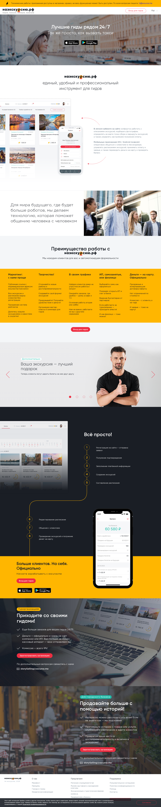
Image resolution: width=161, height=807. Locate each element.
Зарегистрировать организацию (35, 656)
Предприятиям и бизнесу (80, 797)
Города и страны (38, 789)
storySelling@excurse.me (33, 669)
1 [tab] (70, 397)
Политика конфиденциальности (122, 786)
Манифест (36, 783)
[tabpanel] (80, 374)
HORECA (74, 794)
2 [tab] (77, 397)
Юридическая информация (42, 792)
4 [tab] (91, 397)
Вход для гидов (135, 11)
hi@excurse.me (145, 3)
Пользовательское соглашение (122, 783)
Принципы (36, 786)
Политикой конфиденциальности (34, 804)
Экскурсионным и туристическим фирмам (87, 791)
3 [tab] (84, 397)
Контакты (114, 792)
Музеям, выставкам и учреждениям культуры (84, 787)
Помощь (113, 789)
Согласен (146, 803)
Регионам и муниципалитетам (82, 783)
